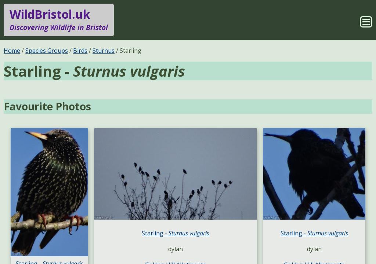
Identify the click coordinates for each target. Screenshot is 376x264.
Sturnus (104, 51)
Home (12, 51)
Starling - (175, 233)
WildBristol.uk (59, 19)
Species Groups (46, 51)
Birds (80, 51)
